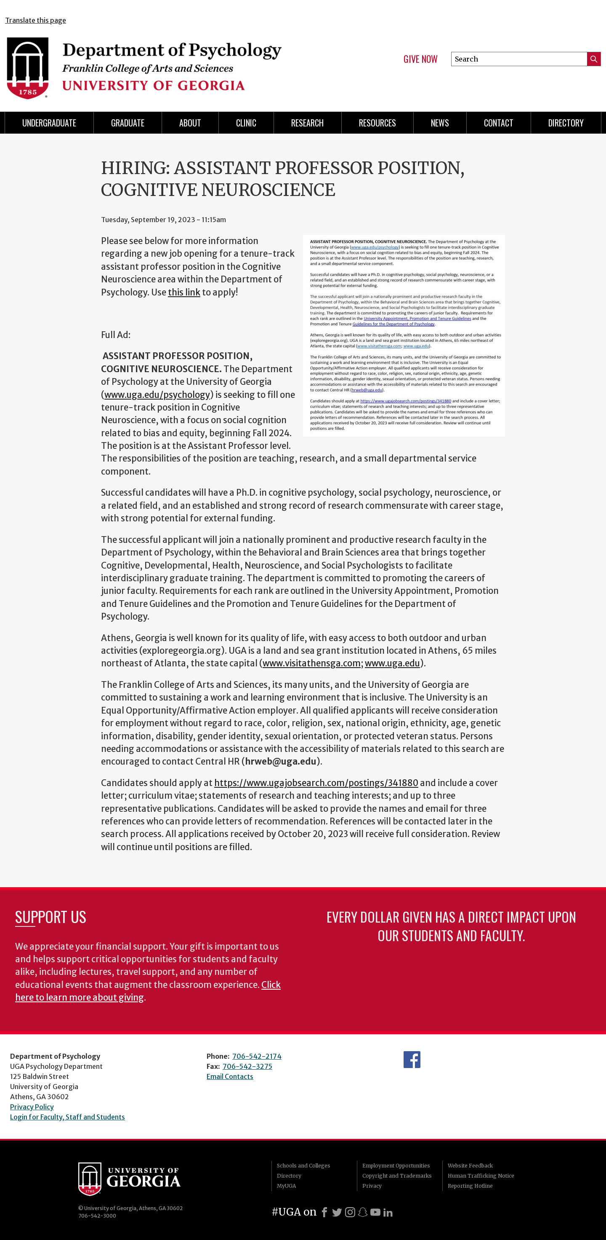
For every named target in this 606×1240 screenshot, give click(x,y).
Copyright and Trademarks (397, 1176)
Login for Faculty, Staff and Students (67, 1117)
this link (184, 292)
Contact (498, 122)
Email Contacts (230, 1076)
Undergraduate (49, 122)
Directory (289, 1176)
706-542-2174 (257, 1056)
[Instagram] (350, 1212)
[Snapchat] (363, 1212)
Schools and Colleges (303, 1165)
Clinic (246, 122)
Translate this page (35, 20)
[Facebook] (324, 1212)
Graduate (127, 122)
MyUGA (286, 1186)
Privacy (372, 1186)
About (190, 122)
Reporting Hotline (470, 1186)
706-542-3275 (247, 1066)
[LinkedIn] (388, 1212)
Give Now (421, 59)
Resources (377, 122)
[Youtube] (375, 1212)
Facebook (412, 1059)
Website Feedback (470, 1165)
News (440, 122)
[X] (337, 1212)
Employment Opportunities (396, 1165)
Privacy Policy (32, 1107)
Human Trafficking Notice (481, 1176)
